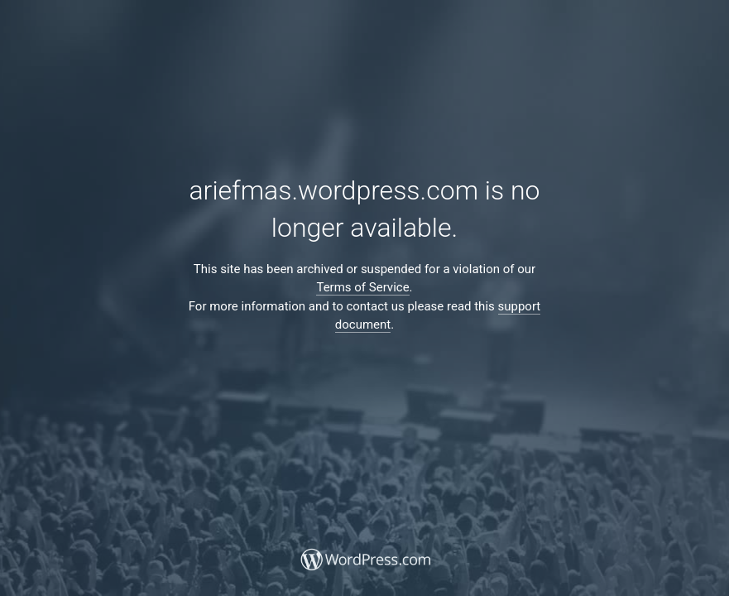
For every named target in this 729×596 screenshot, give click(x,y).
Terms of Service (362, 287)
